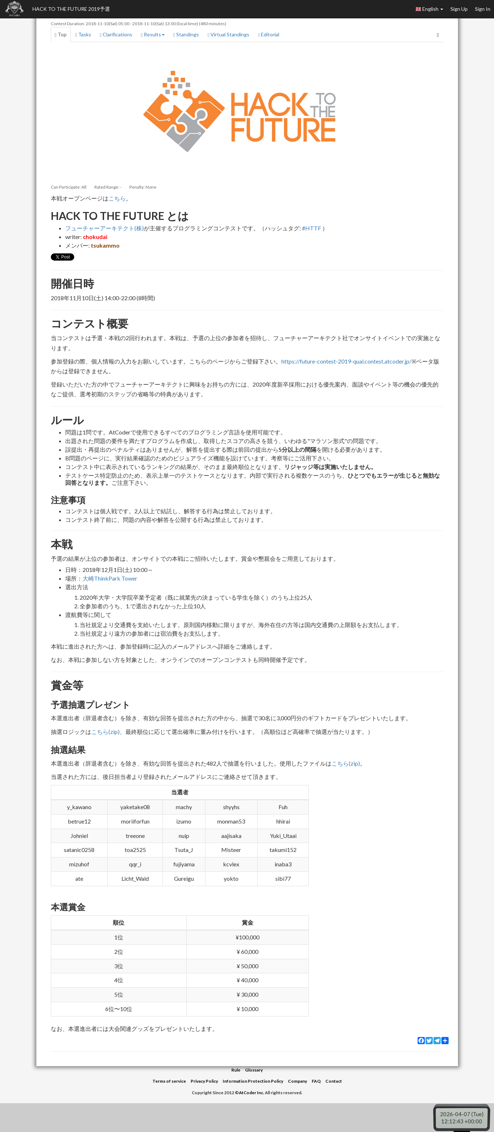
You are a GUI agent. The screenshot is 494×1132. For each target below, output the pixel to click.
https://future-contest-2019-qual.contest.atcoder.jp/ (346, 361)
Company (297, 1081)
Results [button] (153, 34)
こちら (117, 198)
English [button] (429, 9)
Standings (186, 34)
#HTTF (311, 228)
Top (61, 34)
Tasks (83, 34)
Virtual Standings (228, 34)
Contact (333, 1081)
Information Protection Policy (253, 1081)
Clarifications (116, 34)
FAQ (316, 1081)
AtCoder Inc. (251, 1092)
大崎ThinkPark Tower (110, 578)
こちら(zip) (105, 731)
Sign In (482, 9)
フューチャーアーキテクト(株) (104, 228)
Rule (235, 1070)
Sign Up (459, 9)
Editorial (268, 34)
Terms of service (169, 1081)
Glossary (254, 1070)
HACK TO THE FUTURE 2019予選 (71, 9)
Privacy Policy (204, 1081)
